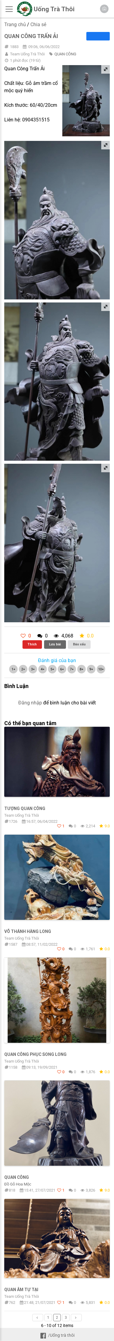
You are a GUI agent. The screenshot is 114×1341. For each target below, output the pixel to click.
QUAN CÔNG (65, 54)
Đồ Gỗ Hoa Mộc (17, 1184)
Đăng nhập (30, 703)
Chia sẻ (38, 24)
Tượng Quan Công (24, 808)
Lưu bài (55, 644)
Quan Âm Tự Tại (21, 1289)
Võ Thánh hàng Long (27, 931)
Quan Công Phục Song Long (35, 1054)
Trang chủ (15, 24)
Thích (32, 644)
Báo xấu (79, 644)
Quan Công (16, 1177)
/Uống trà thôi (57, 1335)
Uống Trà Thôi (54, 9)
